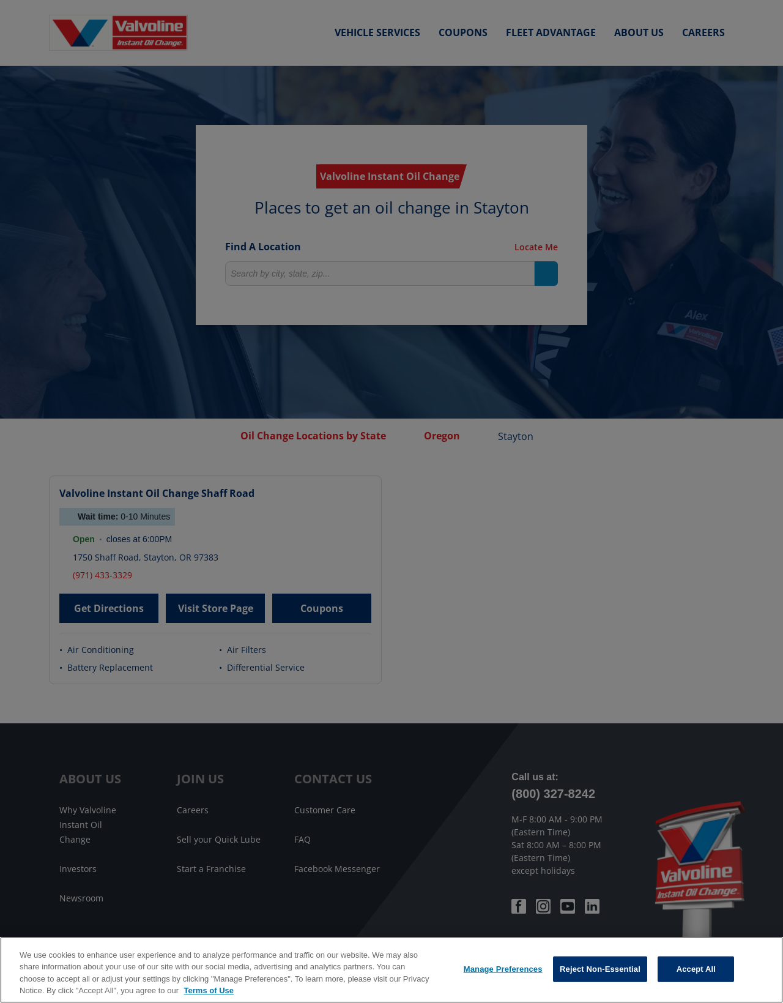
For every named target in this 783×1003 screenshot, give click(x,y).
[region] (391, 970)
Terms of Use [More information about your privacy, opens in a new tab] (209, 990)
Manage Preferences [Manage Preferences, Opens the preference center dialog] (503, 969)
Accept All (696, 969)
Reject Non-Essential (600, 969)
